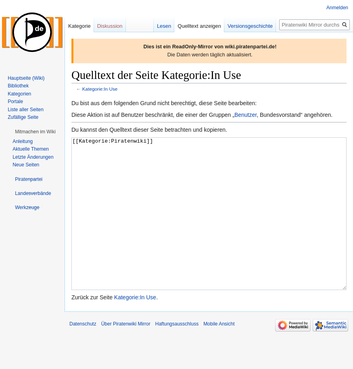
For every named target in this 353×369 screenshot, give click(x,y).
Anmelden (337, 7)
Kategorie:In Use (100, 88)
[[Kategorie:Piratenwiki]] (209, 229)
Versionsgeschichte (250, 26)
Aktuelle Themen (31, 149)
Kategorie (79, 26)
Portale (15, 101)
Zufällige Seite (23, 117)
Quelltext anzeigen (199, 26)
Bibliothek (18, 86)
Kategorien (19, 94)
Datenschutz (82, 354)
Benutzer (245, 115)
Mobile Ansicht (218, 354)
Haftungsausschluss (176, 354)
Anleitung (23, 141)
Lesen (164, 26)
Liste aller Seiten (26, 109)
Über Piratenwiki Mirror (125, 354)
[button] (35, 132)
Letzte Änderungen (33, 157)
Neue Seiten (26, 165)
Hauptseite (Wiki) (26, 78)
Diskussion (110, 26)
